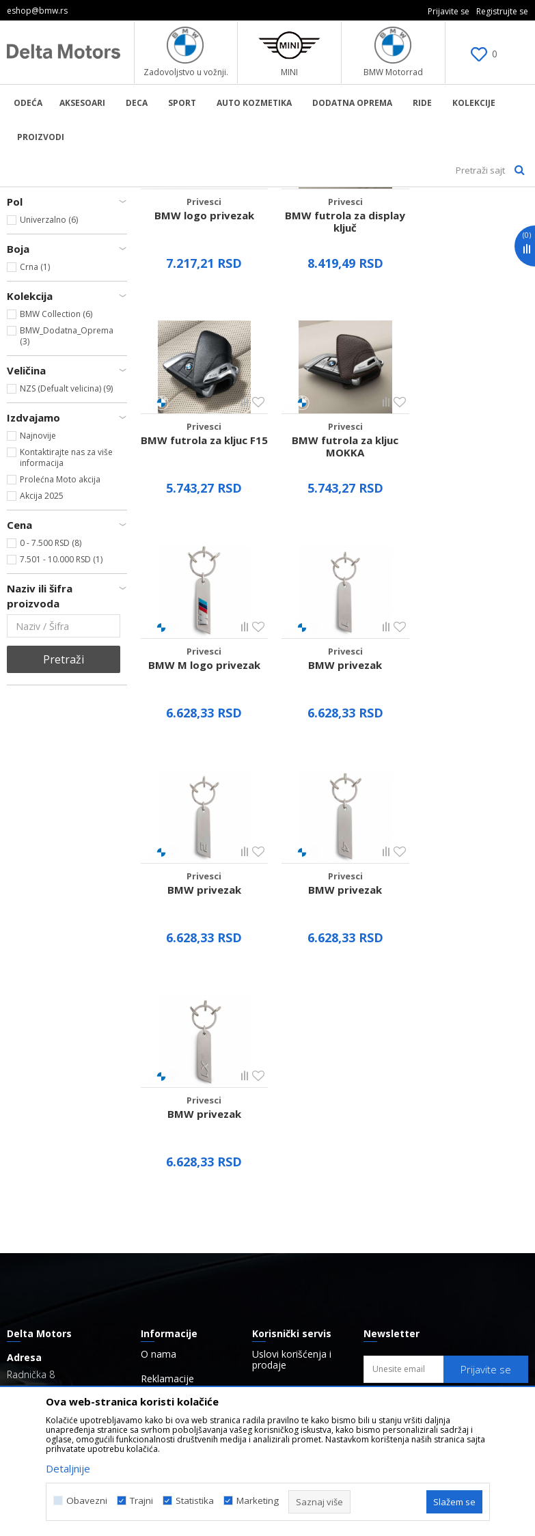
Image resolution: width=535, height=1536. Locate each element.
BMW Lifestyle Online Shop (62, 196)
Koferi (26, 252)
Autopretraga (366, 219)
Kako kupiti (276, 1121)
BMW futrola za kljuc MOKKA (201, 616)
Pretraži (63, 846)
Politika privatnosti (292, 1096)
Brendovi (160, 1159)
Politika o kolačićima (297, 1170)
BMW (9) (35, 360)
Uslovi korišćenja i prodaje (291, 1067)
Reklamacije (167, 1085)
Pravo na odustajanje (299, 1145)
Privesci (27, 268)
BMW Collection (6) (56, 501)
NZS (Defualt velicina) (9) (66, 575)
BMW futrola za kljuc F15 (468, 401)
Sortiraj (434, 219)
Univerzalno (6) (49, 407)
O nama (158, 1061)
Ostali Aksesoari (44, 284)
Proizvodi (147, 196)
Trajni (141, 1501)
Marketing (257, 1501)
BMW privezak (468, 610)
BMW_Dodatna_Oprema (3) (66, 523)
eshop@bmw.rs (70, 1146)
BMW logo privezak (201, 395)
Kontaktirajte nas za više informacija (66, 644)
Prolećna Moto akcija (60, 666)
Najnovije (38, 623)
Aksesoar (196, 196)
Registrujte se (502, 11)
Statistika (195, 1501)
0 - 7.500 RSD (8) (50, 730)
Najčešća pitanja (178, 1110)
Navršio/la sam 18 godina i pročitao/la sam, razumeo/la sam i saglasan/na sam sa (451, 1120)
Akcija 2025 (42, 683)
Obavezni (86, 1501)
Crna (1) (35, 454)
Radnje (156, 1134)
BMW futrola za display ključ (334, 401)
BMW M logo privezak (334, 610)
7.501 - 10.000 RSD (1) (61, 746)
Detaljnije (68, 1468)
